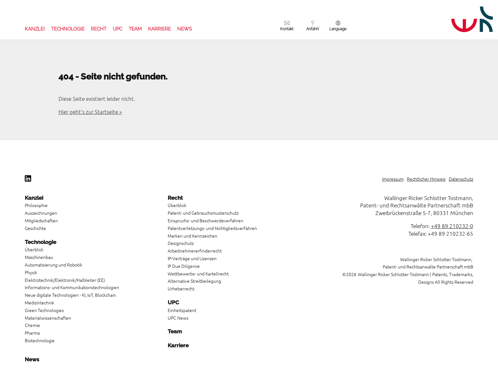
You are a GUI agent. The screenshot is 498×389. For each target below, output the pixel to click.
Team (135, 29)
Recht (98, 29)
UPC (117, 29)
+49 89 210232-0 (452, 225)
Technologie (67, 29)
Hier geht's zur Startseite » (90, 111)
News (184, 29)
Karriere (159, 29)
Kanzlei (35, 29)
